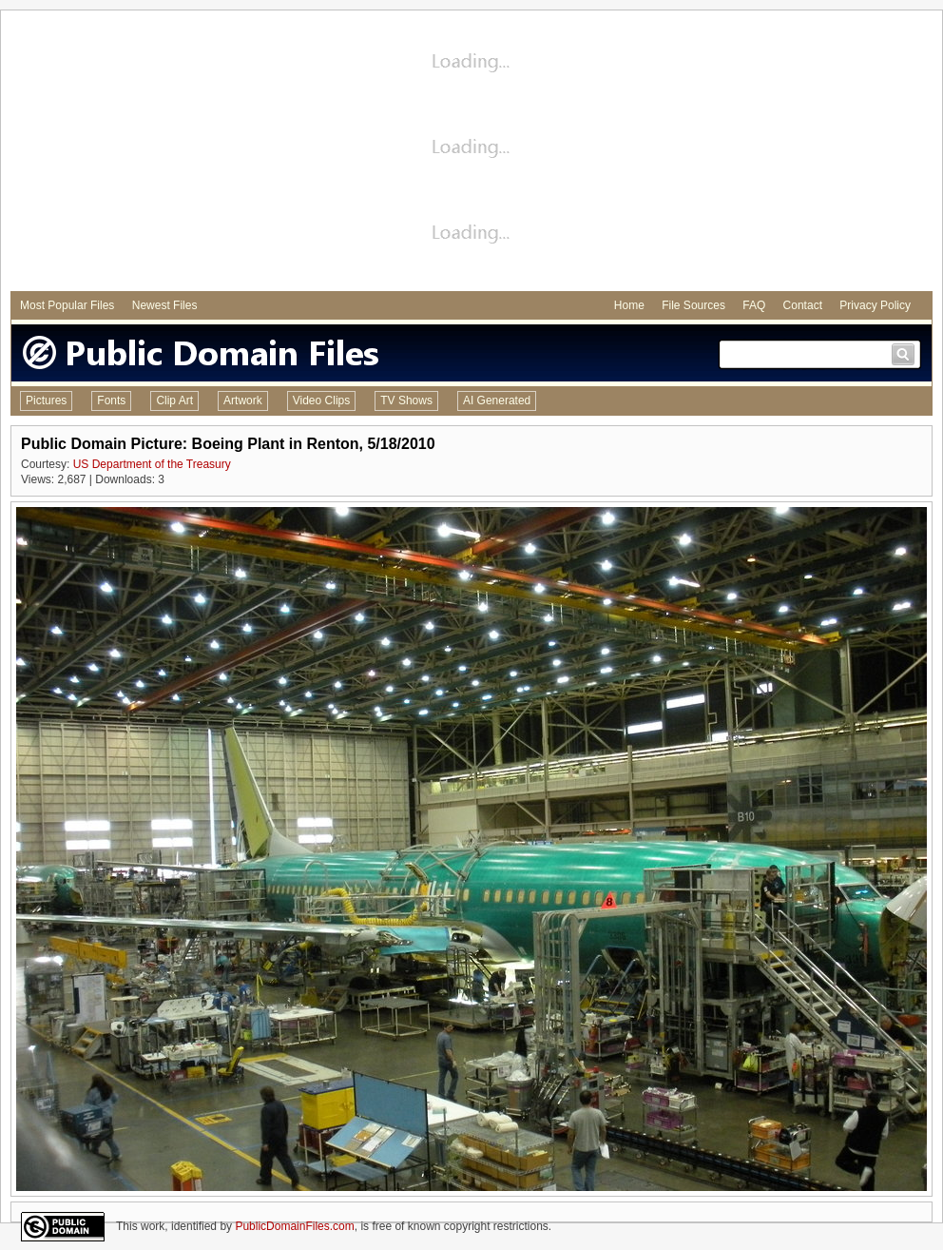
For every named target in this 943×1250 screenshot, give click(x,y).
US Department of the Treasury (152, 464)
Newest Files (165, 305)
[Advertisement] (471, 153)
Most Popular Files (67, 305)
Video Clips (321, 400)
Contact (802, 305)
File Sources (693, 305)
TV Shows (406, 400)
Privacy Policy (875, 305)
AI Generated (496, 400)
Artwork (242, 400)
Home (629, 305)
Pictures (46, 400)
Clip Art (174, 400)
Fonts (111, 400)
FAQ (753, 305)
